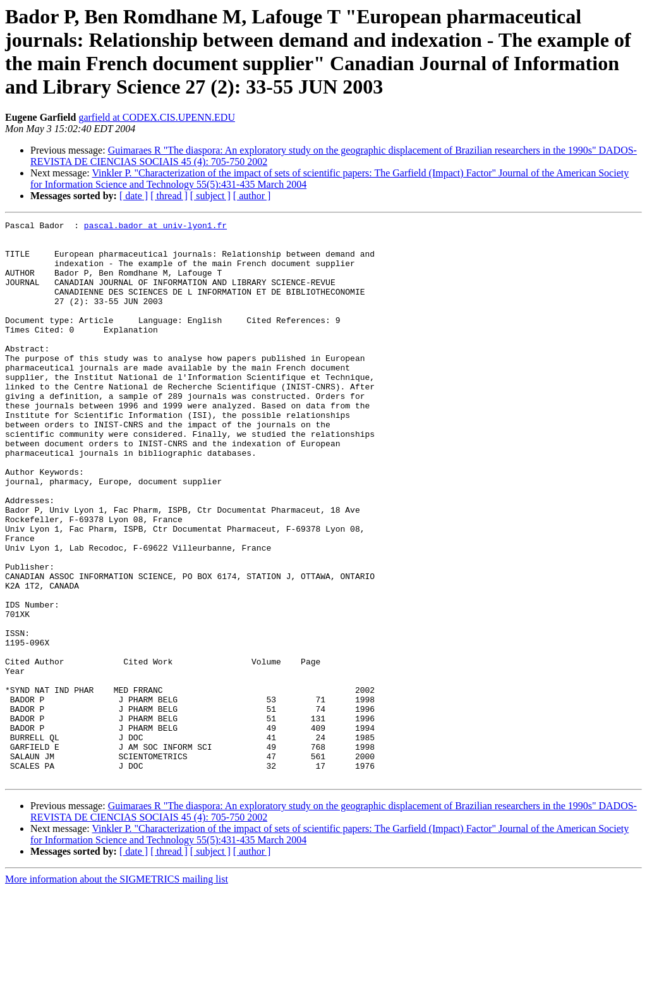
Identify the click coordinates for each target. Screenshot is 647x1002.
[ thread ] (169, 195)
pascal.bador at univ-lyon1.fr (155, 227)
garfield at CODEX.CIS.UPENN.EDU (156, 117)
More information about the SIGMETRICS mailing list (116, 991)
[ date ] (133, 195)
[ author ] (252, 195)
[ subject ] (210, 195)
